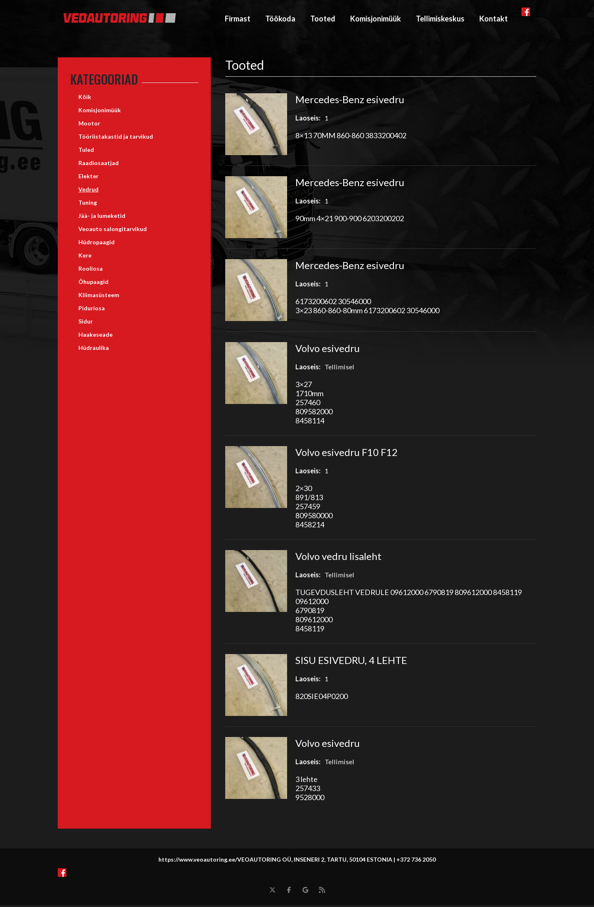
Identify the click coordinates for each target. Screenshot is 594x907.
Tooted (322, 19)
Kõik (84, 98)
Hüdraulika (93, 349)
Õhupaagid (93, 283)
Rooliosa (90, 270)
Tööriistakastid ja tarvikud (115, 138)
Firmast (237, 19)
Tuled (86, 151)
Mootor (89, 125)
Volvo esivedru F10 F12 (346, 454)
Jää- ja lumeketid (101, 217)
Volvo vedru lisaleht (338, 558)
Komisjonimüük (375, 19)
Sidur (85, 323)
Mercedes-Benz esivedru (349, 101)
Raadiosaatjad (98, 164)
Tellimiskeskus (440, 19)
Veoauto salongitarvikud (112, 230)
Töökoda (280, 19)
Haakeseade (95, 336)
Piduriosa (91, 310)
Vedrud (88, 191)
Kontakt (493, 19)
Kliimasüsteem (98, 296)
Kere (85, 257)
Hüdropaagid (96, 244)
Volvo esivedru (327, 350)
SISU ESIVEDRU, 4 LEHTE (351, 662)
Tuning (87, 204)
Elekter (88, 178)
